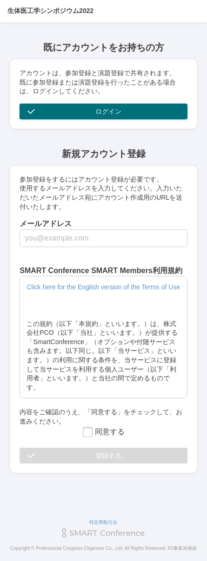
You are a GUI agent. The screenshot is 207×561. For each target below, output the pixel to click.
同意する (104, 432)
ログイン (108, 111)
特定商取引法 (103, 522)
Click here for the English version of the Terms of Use (103, 287)
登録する (108, 455)
